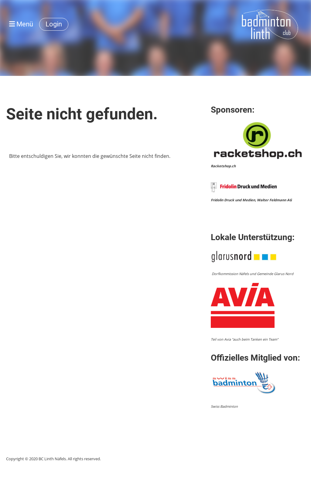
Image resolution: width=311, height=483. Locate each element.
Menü (21, 24)
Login (54, 24)
